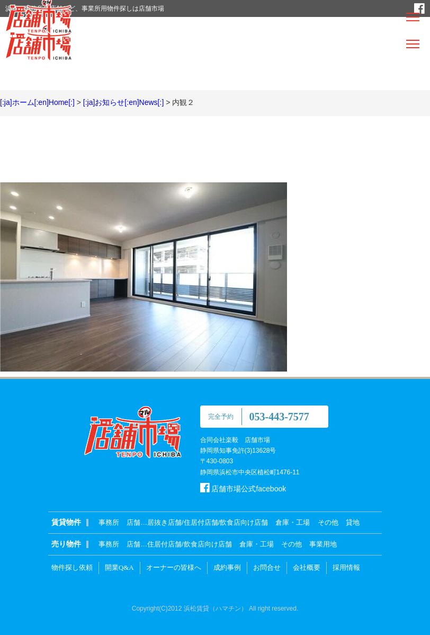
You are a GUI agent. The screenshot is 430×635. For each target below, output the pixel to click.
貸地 (353, 522)
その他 (328, 522)
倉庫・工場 (292, 522)
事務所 (108, 522)
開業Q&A (119, 567)
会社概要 (306, 567)
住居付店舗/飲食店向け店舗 (189, 544)
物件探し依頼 (72, 567)
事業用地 (323, 544)
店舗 (133, 522)
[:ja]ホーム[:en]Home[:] (37, 102)
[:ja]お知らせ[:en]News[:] (123, 102)
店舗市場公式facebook (243, 488)
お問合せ (267, 567)
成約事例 (227, 567)
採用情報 (346, 567)
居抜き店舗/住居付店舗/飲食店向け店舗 (207, 522)
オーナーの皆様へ (173, 567)
